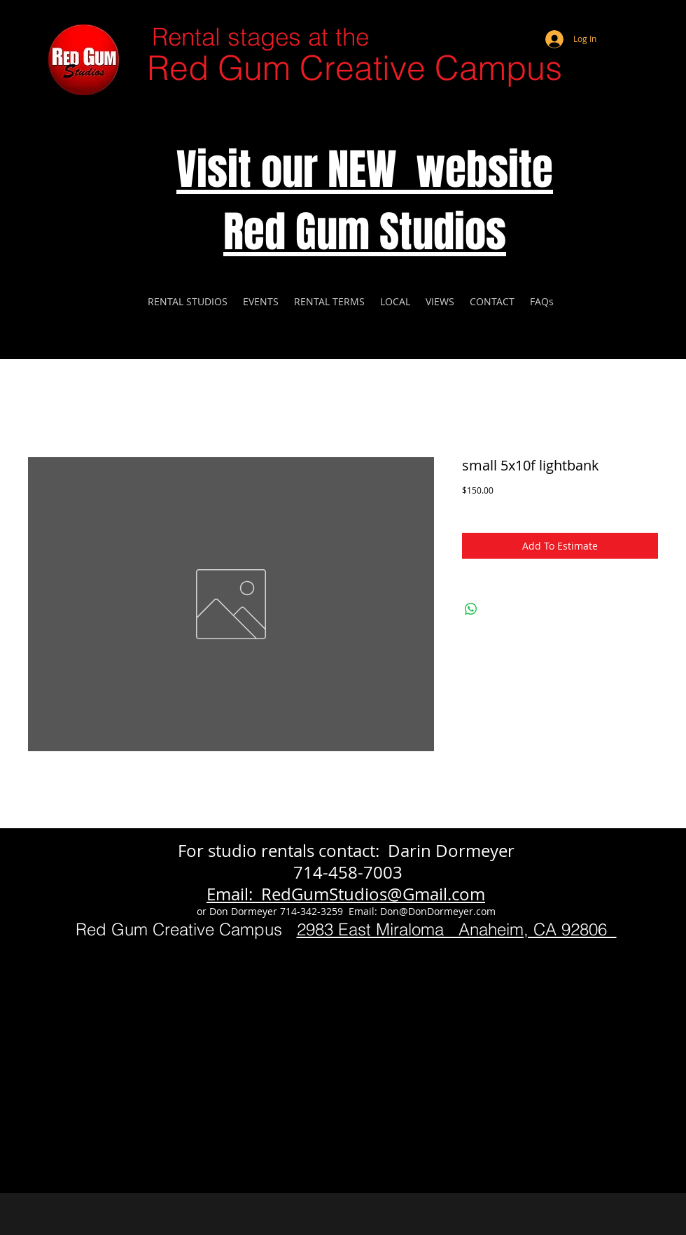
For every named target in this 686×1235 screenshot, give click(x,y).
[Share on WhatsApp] (471, 609)
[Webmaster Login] (619, 21)
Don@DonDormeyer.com (438, 911)
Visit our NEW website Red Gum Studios (364, 201)
